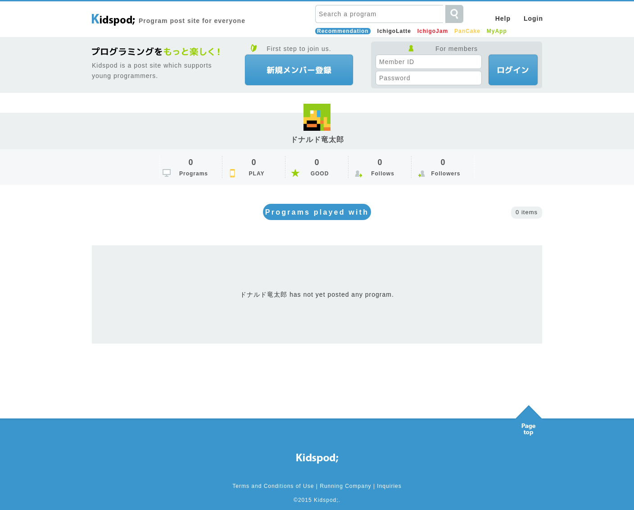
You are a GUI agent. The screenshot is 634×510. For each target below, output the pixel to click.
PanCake (467, 31)
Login (533, 18)
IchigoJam (432, 31)
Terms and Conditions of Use (273, 486)
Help (503, 18)
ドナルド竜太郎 (317, 139)
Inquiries (389, 486)
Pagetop (528, 418)
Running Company (345, 486)
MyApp (497, 31)
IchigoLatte (394, 31)
